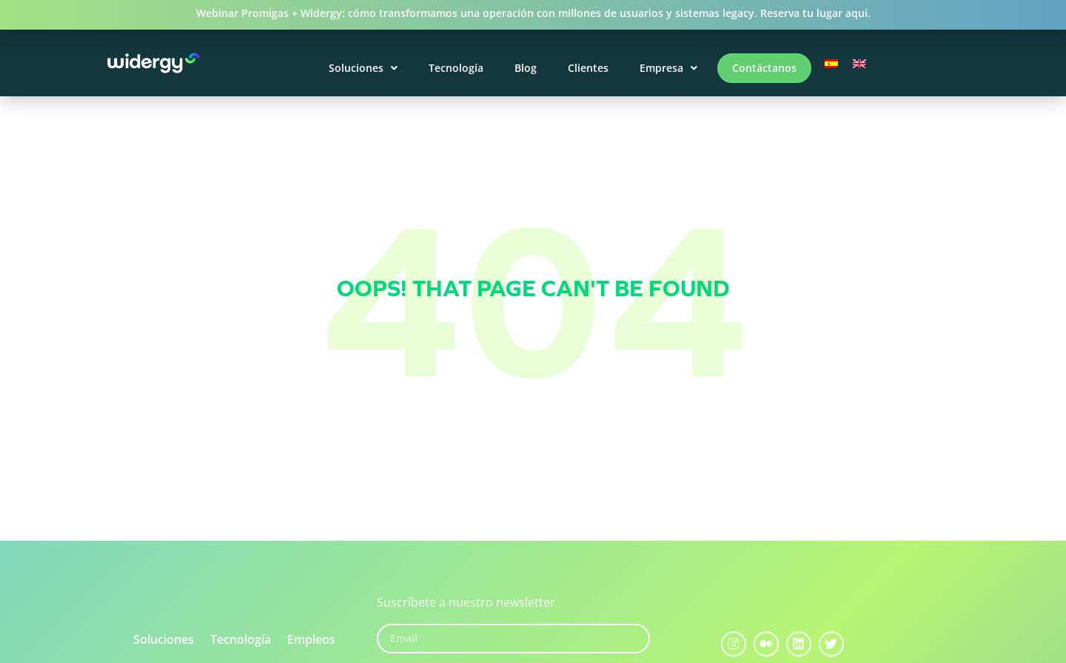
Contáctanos (764, 68)
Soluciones (363, 68)
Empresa (668, 68)
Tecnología (456, 68)
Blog (525, 68)
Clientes (588, 68)
